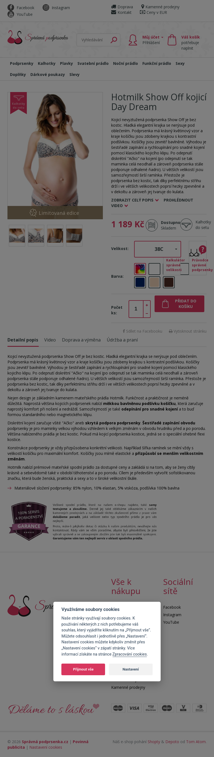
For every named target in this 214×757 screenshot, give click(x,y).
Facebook (20, 7)
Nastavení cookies (45, 747)
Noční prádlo (125, 63)
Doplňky (18, 74)
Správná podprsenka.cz (45, 741)
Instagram (56, 7)
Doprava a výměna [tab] (81, 340)
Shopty (154, 741)
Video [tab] (50, 340)
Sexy (180, 63)
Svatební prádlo (93, 63)
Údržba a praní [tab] (122, 340)
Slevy (74, 74)
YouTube (20, 14)
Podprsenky (21, 63)
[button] (157, 249)
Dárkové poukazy (47, 74)
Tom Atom (196, 741)
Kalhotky (47, 63)
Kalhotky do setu (203, 224)
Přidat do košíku (185, 303)
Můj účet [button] (152, 39)
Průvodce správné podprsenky (199, 265)
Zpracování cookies (130, 654)
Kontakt (121, 12)
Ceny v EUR (153, 12)
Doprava (122, 6)
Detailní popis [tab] (22, 340)
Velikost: (120, 248)
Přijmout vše (83, 669)
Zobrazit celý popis (132, 200)
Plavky (66, 63)
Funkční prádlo (156, 63)
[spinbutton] (136, 309)
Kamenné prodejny (160, 6)
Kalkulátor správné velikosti (173, 265)
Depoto (172, 741)
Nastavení (130, 669)
